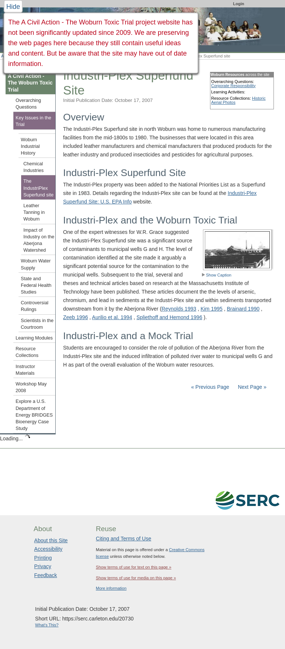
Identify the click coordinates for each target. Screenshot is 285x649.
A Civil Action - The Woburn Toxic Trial (30, 82)
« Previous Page (210, 387)
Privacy (42, 566)
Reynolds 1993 (178, 309)
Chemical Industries (33, 167)
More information (111, 588)
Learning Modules (34, 338)
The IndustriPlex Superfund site (38, 188)
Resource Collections (27, 352)
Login (238, 3)
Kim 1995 (211, 309)
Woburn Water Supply (36, 264)
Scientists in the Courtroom (37, 324)
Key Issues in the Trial (33, 121)
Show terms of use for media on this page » (136, 578)
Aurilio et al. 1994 (112, 317)
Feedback (45, 575)
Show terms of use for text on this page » (133, 567)
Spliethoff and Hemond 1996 (169, 317)
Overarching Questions (28, 104)
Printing (43, 558)
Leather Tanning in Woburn (34, 212)
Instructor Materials (25, 370)
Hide (13, 6)
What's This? (47, 625)
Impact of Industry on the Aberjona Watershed (38, 240)
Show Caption (217, 275)
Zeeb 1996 (75, 317)
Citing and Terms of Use (123, 539)
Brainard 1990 (243, 309)
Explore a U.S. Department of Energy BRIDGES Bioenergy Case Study (34, 415)
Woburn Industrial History (30, 146)
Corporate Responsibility (233, 85)
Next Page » (251, 387)
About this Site (51, 540)
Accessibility (48, 549)
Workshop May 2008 (31, 387)
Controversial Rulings (34, 306)
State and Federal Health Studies (36, 285)
